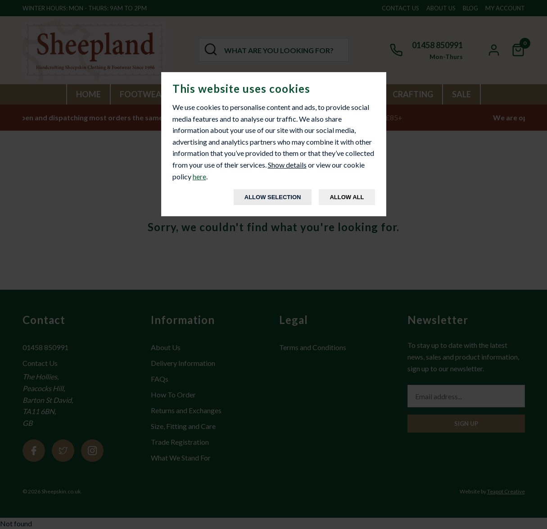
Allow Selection (272, 197)
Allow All (347, 197)
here (199, 176)
